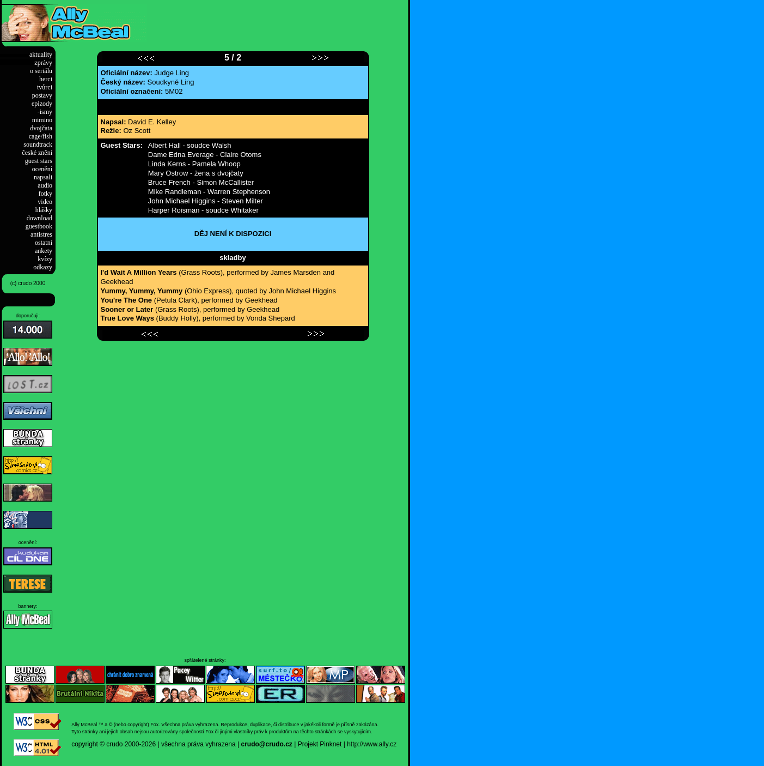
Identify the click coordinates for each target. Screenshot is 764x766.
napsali (43, 177)
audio (45, 185)
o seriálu (41, 71)
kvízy (45, 259)
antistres (41, 234)
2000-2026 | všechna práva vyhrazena (180, 744)
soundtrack (37, 144)
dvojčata (41, 128)
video (45, 202)
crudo (114, 744)
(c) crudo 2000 (27, 283)
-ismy (45, 112)
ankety (43, 251)
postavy (42, 95)
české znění (37, 152)
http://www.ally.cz (371, 744)
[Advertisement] (274, 20)
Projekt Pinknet (320, 744)
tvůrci (44, 87)
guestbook (39, 226)
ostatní (43, 242)
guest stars (38, 161)
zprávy (43, 63)
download (39, 218)
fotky (45, 193)
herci (45, 79)
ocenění (42, 169)
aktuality (40, 54)
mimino (42, 120)
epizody (42, 103)
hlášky (43, 210)
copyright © (88, 744)
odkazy (42, 267)
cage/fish (40, 136)
